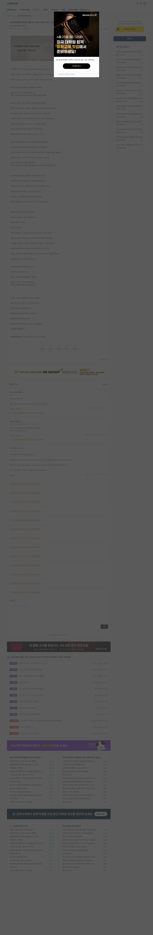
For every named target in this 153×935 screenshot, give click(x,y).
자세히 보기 (76, 66)
